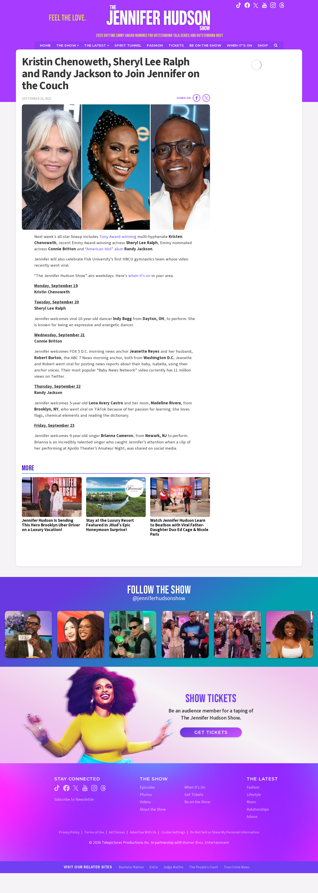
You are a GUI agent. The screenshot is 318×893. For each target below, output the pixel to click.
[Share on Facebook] (196, 98)
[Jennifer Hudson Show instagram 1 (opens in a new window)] (28, 634)
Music (251, 801)
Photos (146, 794)
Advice (252, 816)
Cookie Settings (173, 832)
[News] (96, 45)
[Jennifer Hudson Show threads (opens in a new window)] (103, 788)
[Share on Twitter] (206, 98)
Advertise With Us (143, 832)
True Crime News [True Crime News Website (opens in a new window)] (237, 867)
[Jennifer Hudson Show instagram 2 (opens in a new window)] (80, 634)
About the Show (153, 809)
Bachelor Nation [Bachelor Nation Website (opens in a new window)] (131, 867)
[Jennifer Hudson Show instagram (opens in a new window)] (273, 5)
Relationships (258, 809)
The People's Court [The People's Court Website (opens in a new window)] (203, 867)
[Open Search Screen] (276, 45)
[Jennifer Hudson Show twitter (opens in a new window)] (255, 5)
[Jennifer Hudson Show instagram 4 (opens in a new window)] (185, 634)
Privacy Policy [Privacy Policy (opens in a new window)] (69, 832)
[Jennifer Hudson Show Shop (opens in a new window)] (263, 45)
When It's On (194, 787)
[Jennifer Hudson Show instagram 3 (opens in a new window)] (132, 634)
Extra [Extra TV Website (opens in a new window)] (154, 867)
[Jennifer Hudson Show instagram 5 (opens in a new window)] (237, 634)
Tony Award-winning (117, 237)
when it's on (139, 276)
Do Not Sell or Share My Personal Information (224, 832)
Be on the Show (197, 801)
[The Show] (68, 45)
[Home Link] (159, 17)
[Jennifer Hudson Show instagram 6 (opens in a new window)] (289, 634)
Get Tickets (211, 732)
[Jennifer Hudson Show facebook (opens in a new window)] (247, 5)
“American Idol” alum (104, 249)
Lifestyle (254, 794)
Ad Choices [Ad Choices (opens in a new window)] (117, 832)
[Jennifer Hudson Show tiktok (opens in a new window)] (238, 5)
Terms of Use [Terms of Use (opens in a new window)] (94, 832)
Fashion (253, 787)
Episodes (147, 787)
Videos (145, 801)
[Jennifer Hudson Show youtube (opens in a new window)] (264, 5)
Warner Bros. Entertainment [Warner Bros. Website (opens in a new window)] (206, 842)
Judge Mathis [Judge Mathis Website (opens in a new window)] (173, 867)
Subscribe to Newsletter (74, 799)
